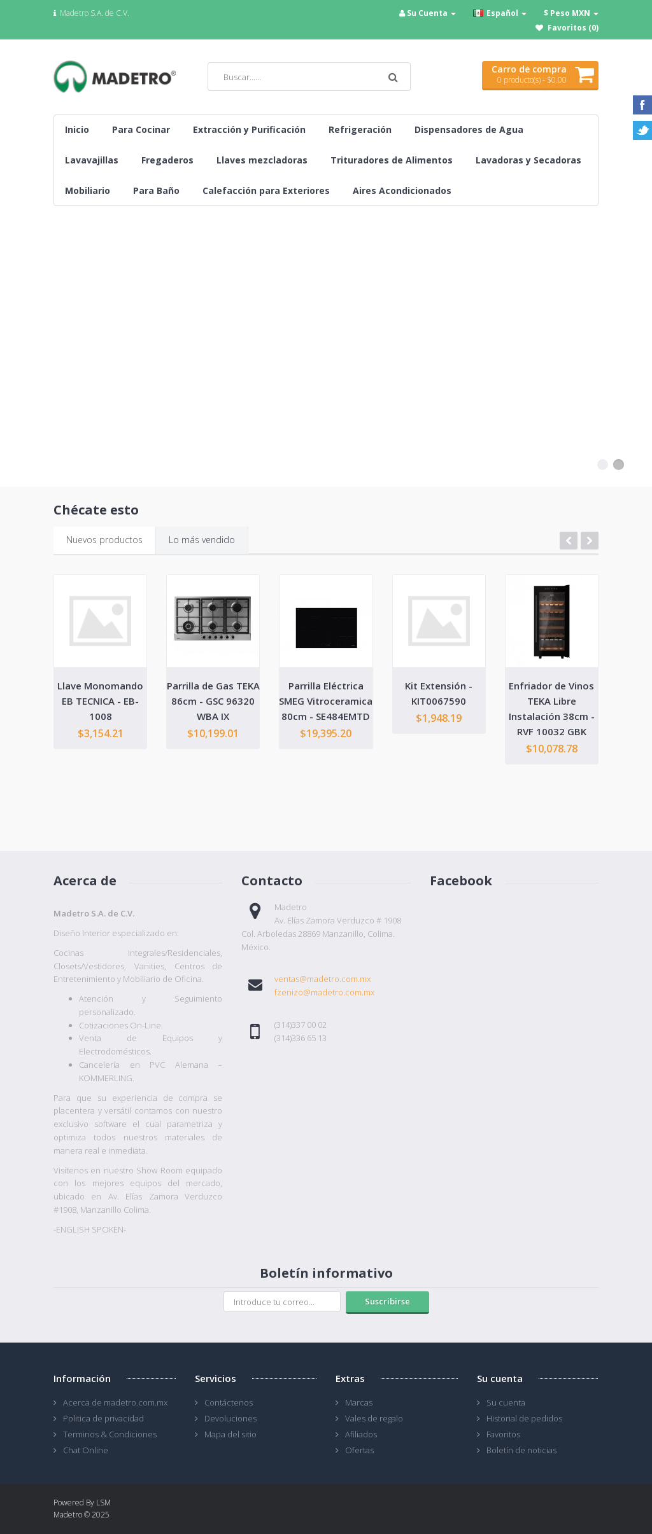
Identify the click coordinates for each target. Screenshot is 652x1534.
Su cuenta (505, 1402)
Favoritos (503, 1434)
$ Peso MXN (571, 13)
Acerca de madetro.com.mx (115, 1402)
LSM (103, 1502)
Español (500, 13)
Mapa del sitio (230, 1434)
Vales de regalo (374, 1418)
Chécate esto (96, 509)
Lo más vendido (202, 540)
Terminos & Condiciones (110, 1434)
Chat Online (85, 1450)
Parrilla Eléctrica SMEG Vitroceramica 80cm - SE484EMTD (325, 700)
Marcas (358, 1402)
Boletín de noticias (521, 1450)
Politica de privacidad (103, 1418)
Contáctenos (228, 1402)
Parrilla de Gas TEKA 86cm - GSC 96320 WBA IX (213, 700)
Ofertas (359, 1450)
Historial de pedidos (524, 1418)
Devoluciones (230, 1418)
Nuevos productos (104, 540)
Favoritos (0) (573, 27)
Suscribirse (387, 1301)
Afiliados (361, 1434)
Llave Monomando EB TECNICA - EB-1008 (100, 700)
